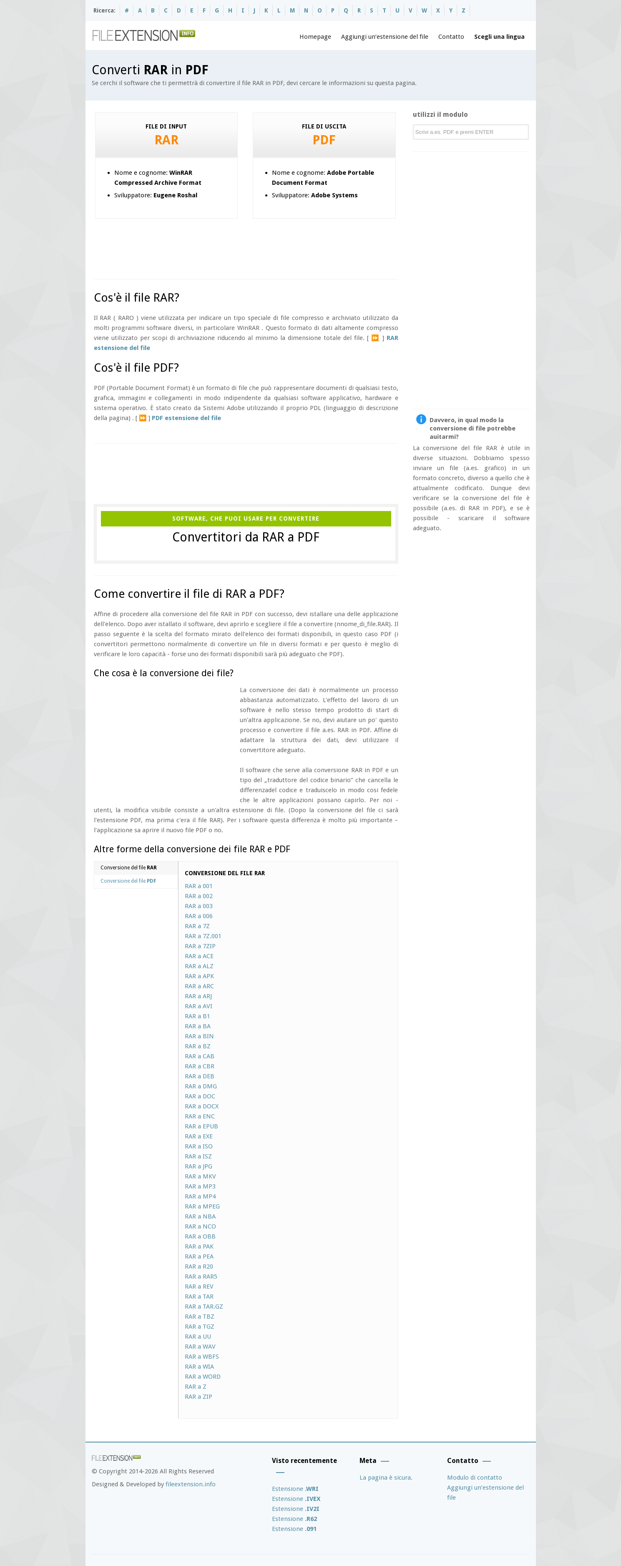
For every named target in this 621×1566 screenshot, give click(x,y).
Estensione (295, 1489)
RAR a (199, 886)
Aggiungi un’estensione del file (384, 36)
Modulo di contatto (474, 1477)
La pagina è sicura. (386, 1477)
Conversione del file (129, 868)
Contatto (451, 36)
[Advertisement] (245, 245)
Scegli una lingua (499, 36)
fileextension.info (191, 1484)
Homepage (315, 36)
